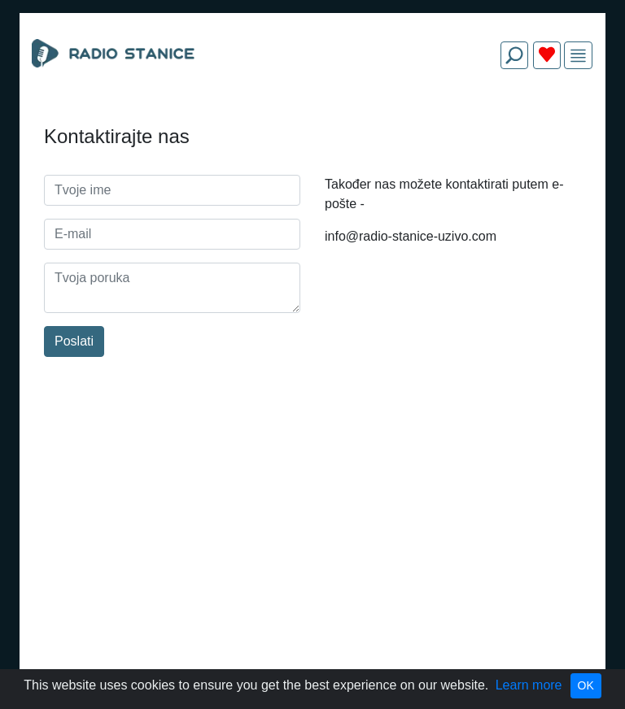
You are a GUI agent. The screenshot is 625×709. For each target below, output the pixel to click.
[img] (578, 55)
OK (586, 685)
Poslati (74, 341)
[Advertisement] (312, 120)
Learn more (529, 685)
